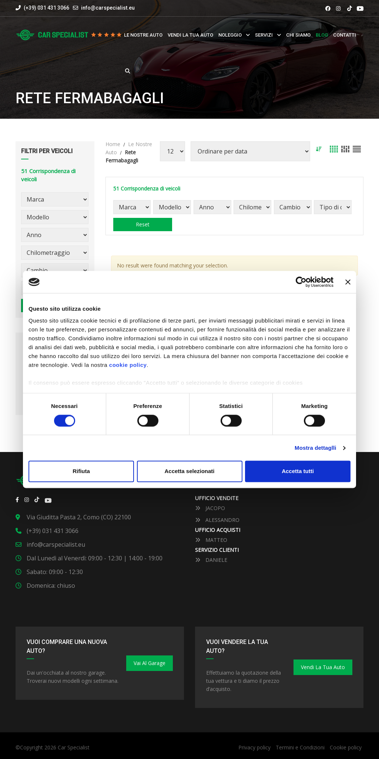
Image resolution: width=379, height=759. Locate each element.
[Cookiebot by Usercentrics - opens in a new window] (301, 281)
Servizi (264, 35)
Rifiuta (81, 471)
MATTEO (211, 539)
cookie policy (128, 365)
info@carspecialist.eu (108, 8)
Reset (142, 224)
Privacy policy (254, 747)
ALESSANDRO (217, 519)
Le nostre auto (143, 35)
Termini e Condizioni (300, 747)
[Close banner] (348, 281)
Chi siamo (298, 35)
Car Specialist (74, 747)
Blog (322, 35)
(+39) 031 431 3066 (42, 8)
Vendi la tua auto (190, 35)
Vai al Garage (149, 663)
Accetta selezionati (189, 471)
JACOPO (210, 508)
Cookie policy (346, 747)
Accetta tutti (298, 471)
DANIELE (211, 559)
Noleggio (230, 35)
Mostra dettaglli (315, 448)
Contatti (344, 35)
